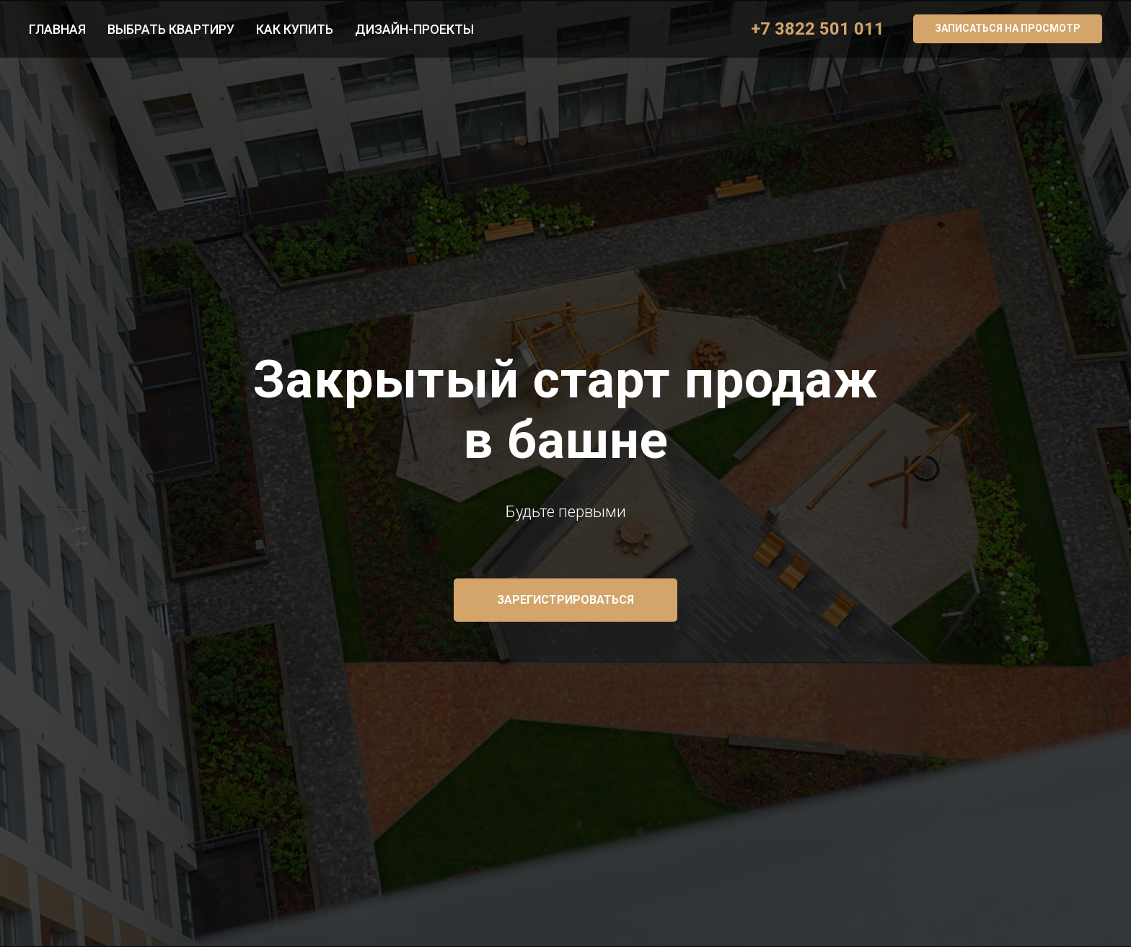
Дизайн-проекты (414, 29)
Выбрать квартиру (170, 29)
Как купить (294, 29)
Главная (57, 29)
